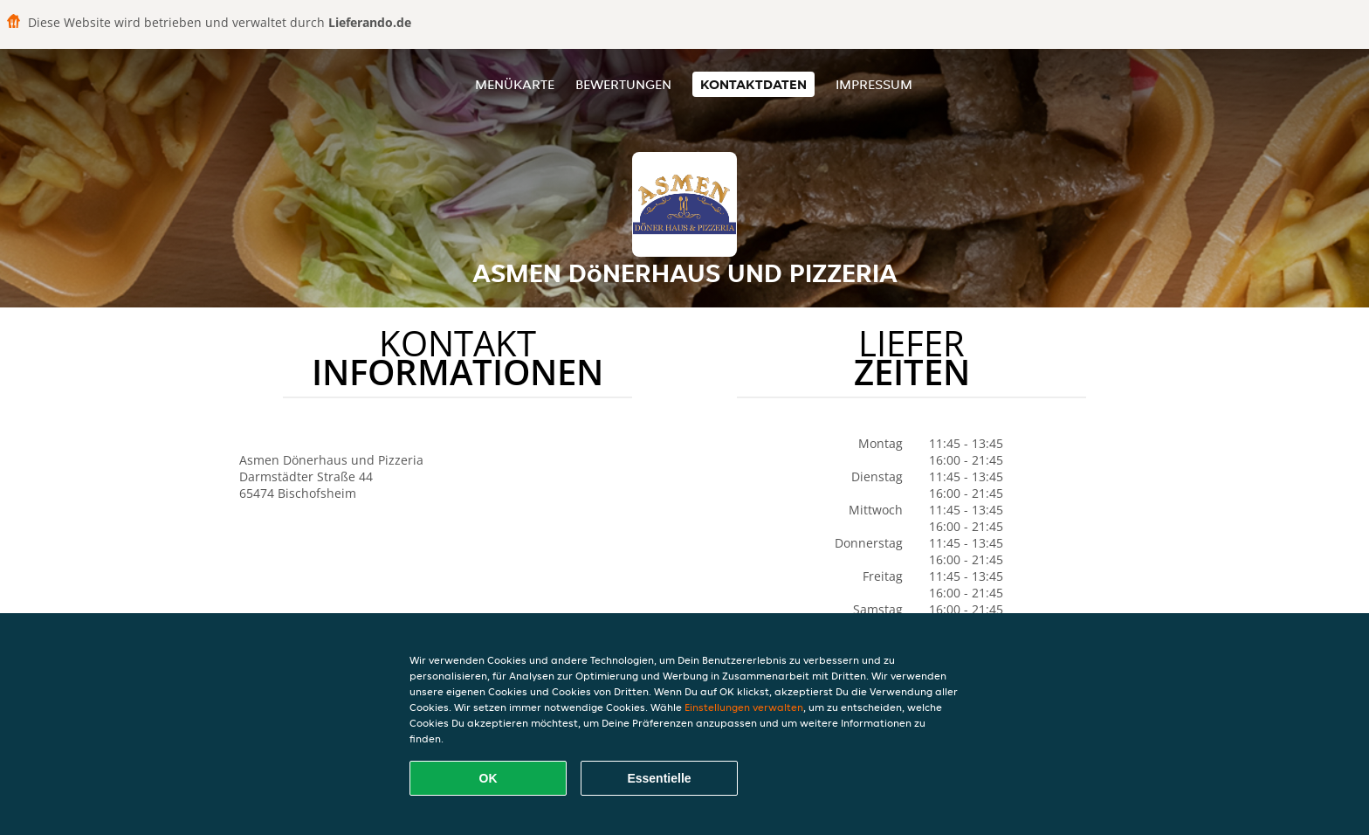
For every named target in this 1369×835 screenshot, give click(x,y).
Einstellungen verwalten (743, 707)
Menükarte (514, 84)
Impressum (874, 84)
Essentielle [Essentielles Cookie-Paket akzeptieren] (659, 778)
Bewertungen (623, 84)
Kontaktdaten (753, 84)
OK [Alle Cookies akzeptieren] (488, 778)
